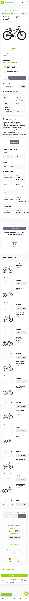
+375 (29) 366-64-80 (15, 530)
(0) (8, 53)
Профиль (20, 598)
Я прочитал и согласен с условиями (15, 520)
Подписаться (22, 516)
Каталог (8, 598)
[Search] (2, 10)
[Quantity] (4, 78)
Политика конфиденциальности (15, 519)
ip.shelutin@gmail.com (14, 556)
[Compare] (11, 278)
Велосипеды (7, 13)
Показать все (14, 142)
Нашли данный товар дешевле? (10, 62)
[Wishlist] (8, 278)
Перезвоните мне (14, 533)
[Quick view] (5, 278)
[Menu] (2, 2)
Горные (13, 13)
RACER (13, 48)
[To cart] (21, 283)
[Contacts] (23, 2)
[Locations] (19, 2)
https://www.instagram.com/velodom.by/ (14, 552)
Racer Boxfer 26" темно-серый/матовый (20, 338)
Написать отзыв (14, 228)
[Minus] (6, 79)
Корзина (14, 598)
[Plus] (6, 77)
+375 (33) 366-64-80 (15, 531)
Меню (26, 598)
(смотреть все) (17, 91)
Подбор (3, 598)
